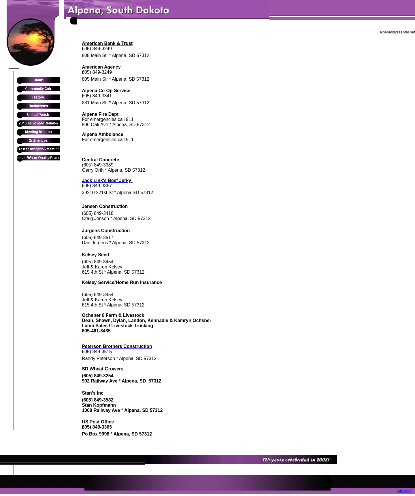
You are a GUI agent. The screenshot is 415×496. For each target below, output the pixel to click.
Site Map (404, 491)
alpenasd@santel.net (397, 32)
